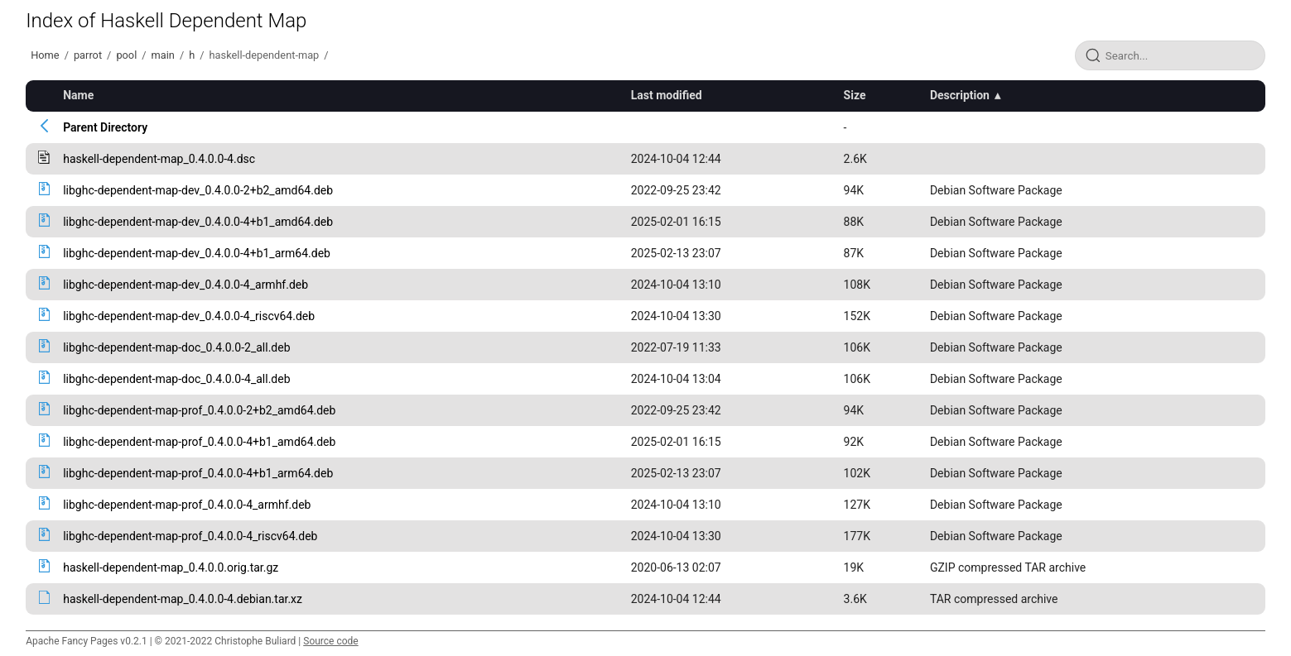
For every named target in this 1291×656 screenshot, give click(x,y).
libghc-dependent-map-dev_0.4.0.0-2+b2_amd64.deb (198, 190)
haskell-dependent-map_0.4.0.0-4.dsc (159, 158)
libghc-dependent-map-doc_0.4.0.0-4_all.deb (176, 378)
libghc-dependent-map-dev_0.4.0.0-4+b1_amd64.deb (198, 221)
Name (78, 95)
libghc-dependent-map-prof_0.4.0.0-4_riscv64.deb (190, 536)
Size (855, 95)
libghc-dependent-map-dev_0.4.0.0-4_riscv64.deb (189, 316)
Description (960, 95)
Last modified (666, 95)
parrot (88, 55)
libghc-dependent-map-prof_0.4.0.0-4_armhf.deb (187, 504)
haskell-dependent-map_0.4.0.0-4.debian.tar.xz (182, 599)
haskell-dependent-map (265, 55)
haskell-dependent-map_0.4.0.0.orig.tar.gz (170, 567)
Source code (330, 641)
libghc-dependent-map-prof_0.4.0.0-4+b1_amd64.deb (199, 441)
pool (126, 55)
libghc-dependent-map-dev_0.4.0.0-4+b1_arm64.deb (196, 253)
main (163, 55)
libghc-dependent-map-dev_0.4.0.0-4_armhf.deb (185, 284)
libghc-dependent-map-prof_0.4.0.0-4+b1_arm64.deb (198, 473)
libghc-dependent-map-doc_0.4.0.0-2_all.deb (176, 347)
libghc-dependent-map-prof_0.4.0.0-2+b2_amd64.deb (199, 410)
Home (45, 55)
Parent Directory (105, 127)
